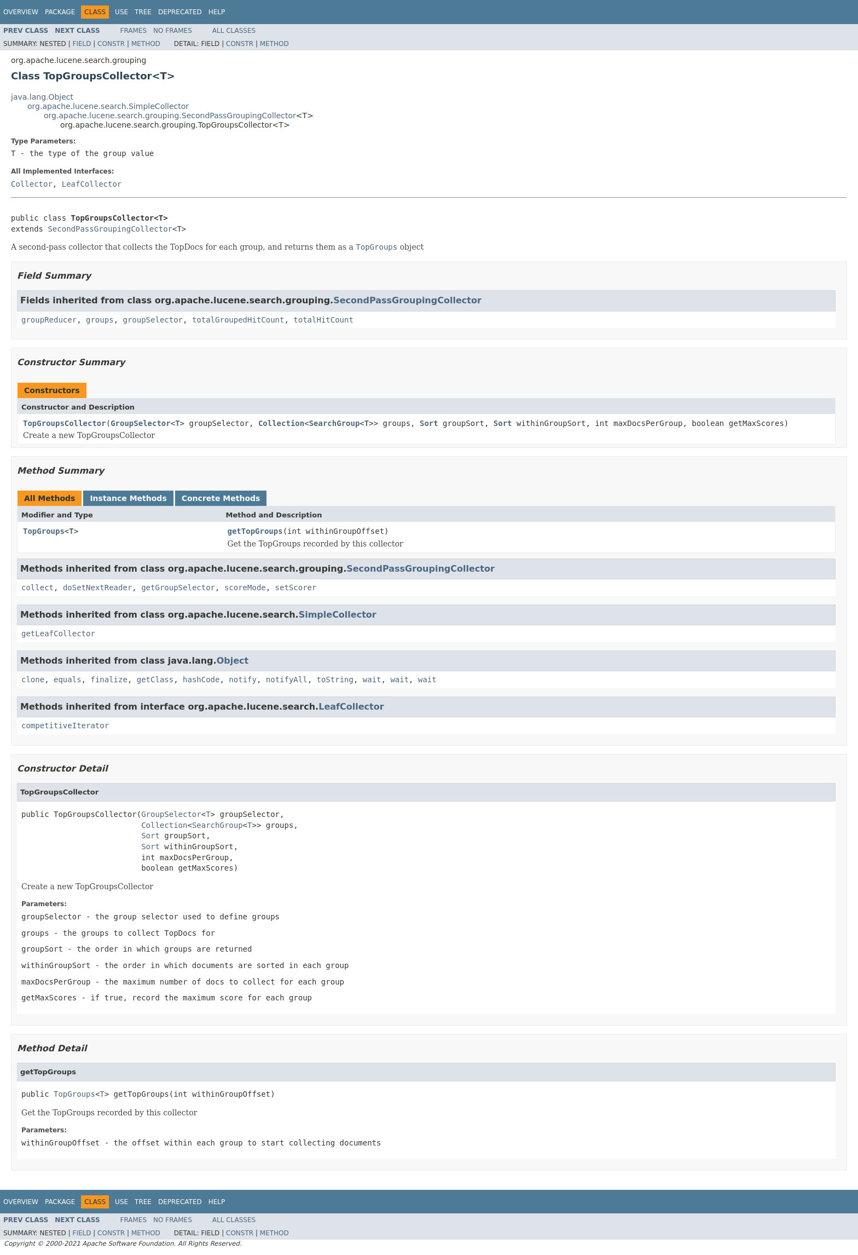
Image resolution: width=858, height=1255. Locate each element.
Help (216, 12)
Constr (111, 44)
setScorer (296, 587)
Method (145, 44)
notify (243, 679)
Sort (429, 423)
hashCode (201, 679)
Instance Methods (128, 498)
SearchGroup (334, 423)
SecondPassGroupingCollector (110, 228)
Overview (20, 12)
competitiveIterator (65, 725)
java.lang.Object (42, 97)
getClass (155, 679)
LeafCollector (92, 184)
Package (60, 12)
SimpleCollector (337, 614)
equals (68, 679)
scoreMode (245, 587)
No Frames (172, 30)
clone (32, 679)
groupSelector (153, 319)
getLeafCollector (58, 633)
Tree (143, 12)
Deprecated (180, 12)
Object (233, 660)
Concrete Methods (221, 498)
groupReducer (49, 319)
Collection (281, 423)
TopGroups (44, 531)
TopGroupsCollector (64, 423)
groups (100, 319)
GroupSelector (141, 423)
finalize (108, 679)
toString (335, 679)
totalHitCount (323, 319)
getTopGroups (255, 531)
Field (81, 44)
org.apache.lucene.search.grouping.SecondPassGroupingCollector (170, 115)
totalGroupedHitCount (238, 319)
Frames (133, 30)
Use (121, 12)
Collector (32, 184)
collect (37, 587)
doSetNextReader (97, 587)
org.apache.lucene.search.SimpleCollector (108, 106)
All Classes (234, 30)
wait (372, 679)
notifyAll (287, 679)
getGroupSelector (178, 587)
